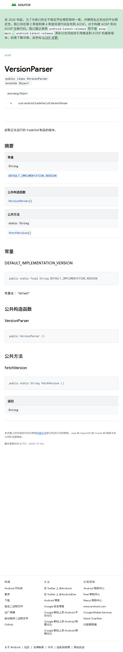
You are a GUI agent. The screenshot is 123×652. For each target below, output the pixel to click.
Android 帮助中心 (93, 588)
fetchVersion (18, 233)
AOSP (8, 55)
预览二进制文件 (14, 606)
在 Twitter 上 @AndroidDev (60, 594)
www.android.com (94, 606)
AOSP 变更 (50, 38)
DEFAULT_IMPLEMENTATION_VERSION (33, 176)
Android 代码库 (14, 588)
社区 (27, 647)
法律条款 (38, 647)
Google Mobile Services (97, 612)
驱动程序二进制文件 (16, 618)
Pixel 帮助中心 (91, 594)
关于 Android (12, 647)
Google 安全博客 (54, 606)
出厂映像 (10, 612)
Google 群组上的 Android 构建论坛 (61, 623)
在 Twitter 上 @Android (58, 588)
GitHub (9, 624)
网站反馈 (79, 647)
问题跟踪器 (90, 624)
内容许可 (41, 433)
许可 (50, 647)
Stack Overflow (92, 618)
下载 (7, 600)
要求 (7, 594)
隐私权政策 (63, 647)
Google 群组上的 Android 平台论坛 (61, 614)
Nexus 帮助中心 (92, 600)
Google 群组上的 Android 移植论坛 (61, 632)
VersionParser (19, 201)
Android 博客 (52, 600)
